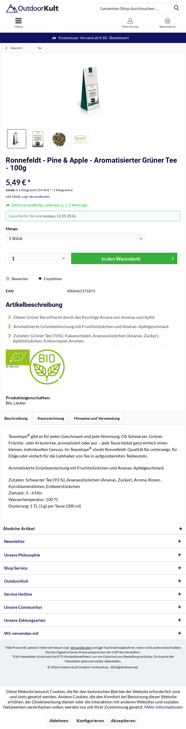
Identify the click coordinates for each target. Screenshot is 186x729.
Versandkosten (81, 647)
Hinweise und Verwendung (97, 418)
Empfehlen (50, 278)
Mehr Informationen (163, 706)
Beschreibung (16, 418)
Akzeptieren (123, 720)
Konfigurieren (90, 720)
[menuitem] (18, 23)
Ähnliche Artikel (19, 528)
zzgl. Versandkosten (36, 196)
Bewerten (17, 278)
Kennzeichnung (51, 418)
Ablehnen (59, 720)
